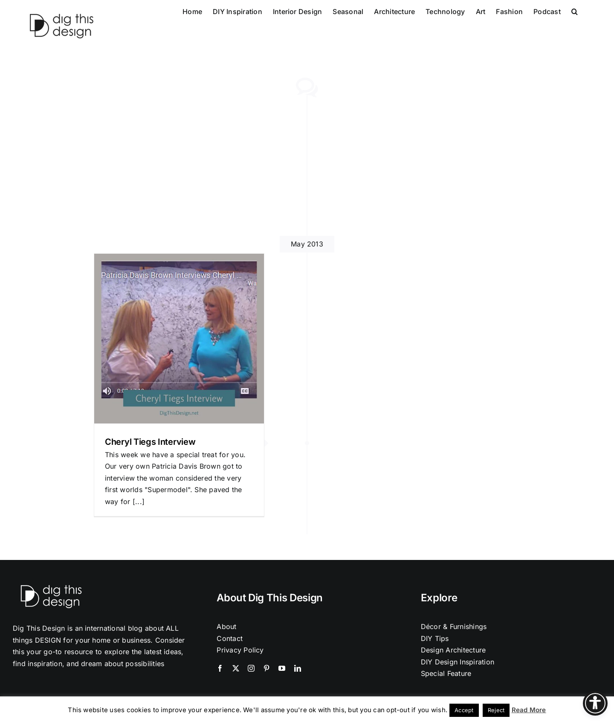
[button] (574, 10)
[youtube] (281, 668)
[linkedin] (297, 668)
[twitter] (235, 668)
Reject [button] (496, 710)
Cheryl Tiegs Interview (150, 442)
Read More (529, 710)
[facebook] (220, 668)
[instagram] (251, 668)
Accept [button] (464, 710)
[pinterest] (266, 668)
